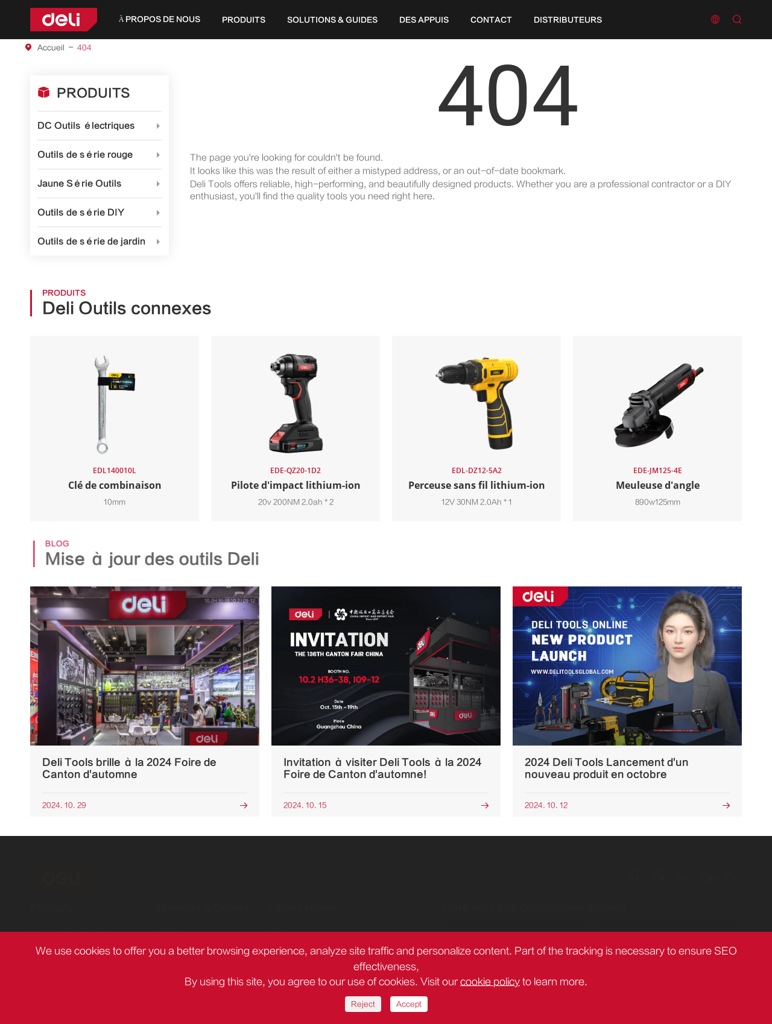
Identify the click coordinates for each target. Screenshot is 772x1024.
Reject (363, 1004)
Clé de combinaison (115, 485)
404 (84, 47)
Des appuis (424, 20)
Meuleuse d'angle (658, 485)
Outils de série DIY (80, 212)
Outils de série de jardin (91, 241)
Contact (491, 20)
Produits (243, 20)
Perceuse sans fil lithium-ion (476, 485)
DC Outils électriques (86, 126)
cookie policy (490, 981)
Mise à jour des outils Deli (155, 559)
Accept (409, 1004)
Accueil (51, 47)
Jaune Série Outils (79, 183)
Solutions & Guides (332, 20)
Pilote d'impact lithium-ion (296, 485)
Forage (166, 924)
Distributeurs (568, 20)
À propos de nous (160, 19)
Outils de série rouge (85, 154)
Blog (276, 924)
